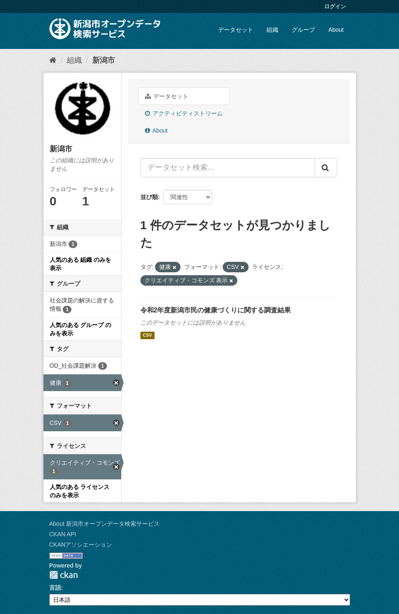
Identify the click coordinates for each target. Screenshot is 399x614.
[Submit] (326, 167)
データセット (235, 29)
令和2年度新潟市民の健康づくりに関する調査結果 (215, 310)
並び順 (149, 197)
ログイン (335, 6)
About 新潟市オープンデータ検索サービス (104, 523)
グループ (303, 29)
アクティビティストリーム (184, 113)
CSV (147, 335)
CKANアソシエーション (80, 544)
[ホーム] (52, 60)
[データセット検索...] (227, 167)
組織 (272, 29)
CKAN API (62, 534)
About (336, 29)
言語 (55, 587)
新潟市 (103, 60)
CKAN (63, 575)
